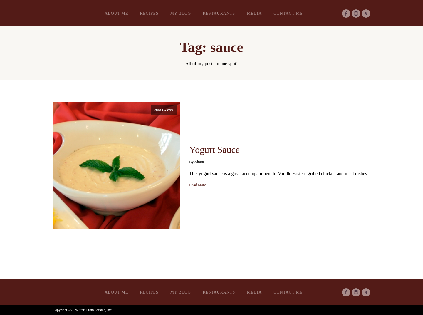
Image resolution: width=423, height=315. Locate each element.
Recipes (149, 13)
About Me (116, 13)
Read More (197, 185)
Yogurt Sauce (214, 149)
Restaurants (219, 13)
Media (254, 13)
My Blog (180, 13)
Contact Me (288, 13)
